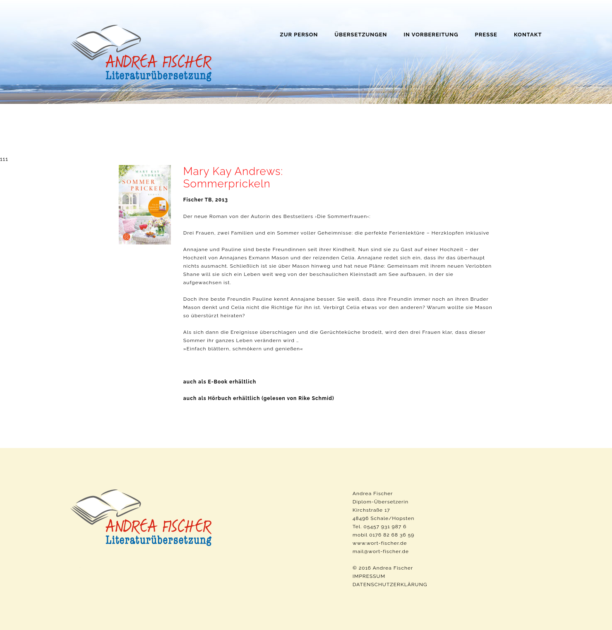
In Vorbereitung (430, 34)
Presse (486, 34)
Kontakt (528, 34)
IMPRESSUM (369, 576)
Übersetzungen (361, 34)
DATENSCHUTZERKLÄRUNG (390, 584)
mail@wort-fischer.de (381, 551)
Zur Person (299, 34)
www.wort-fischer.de (380, 543)
